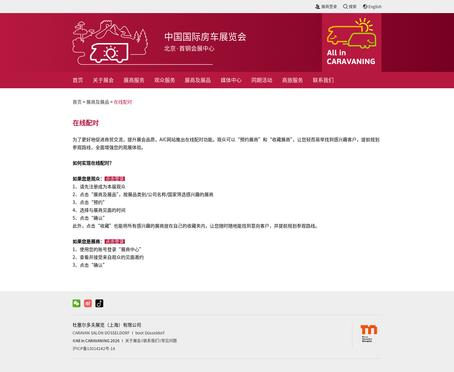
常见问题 (169, 341)
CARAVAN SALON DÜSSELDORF (101, 333)
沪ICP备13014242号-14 (94, 348)
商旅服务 (292, 80)
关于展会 (103, 80)
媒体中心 (231, 80)
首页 (78, 80)
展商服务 (134, 80)
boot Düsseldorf (149, 333)
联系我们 (323, 80)
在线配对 (123, 102)
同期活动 (261, 80)
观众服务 (164, 80)
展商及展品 (198, 80)
